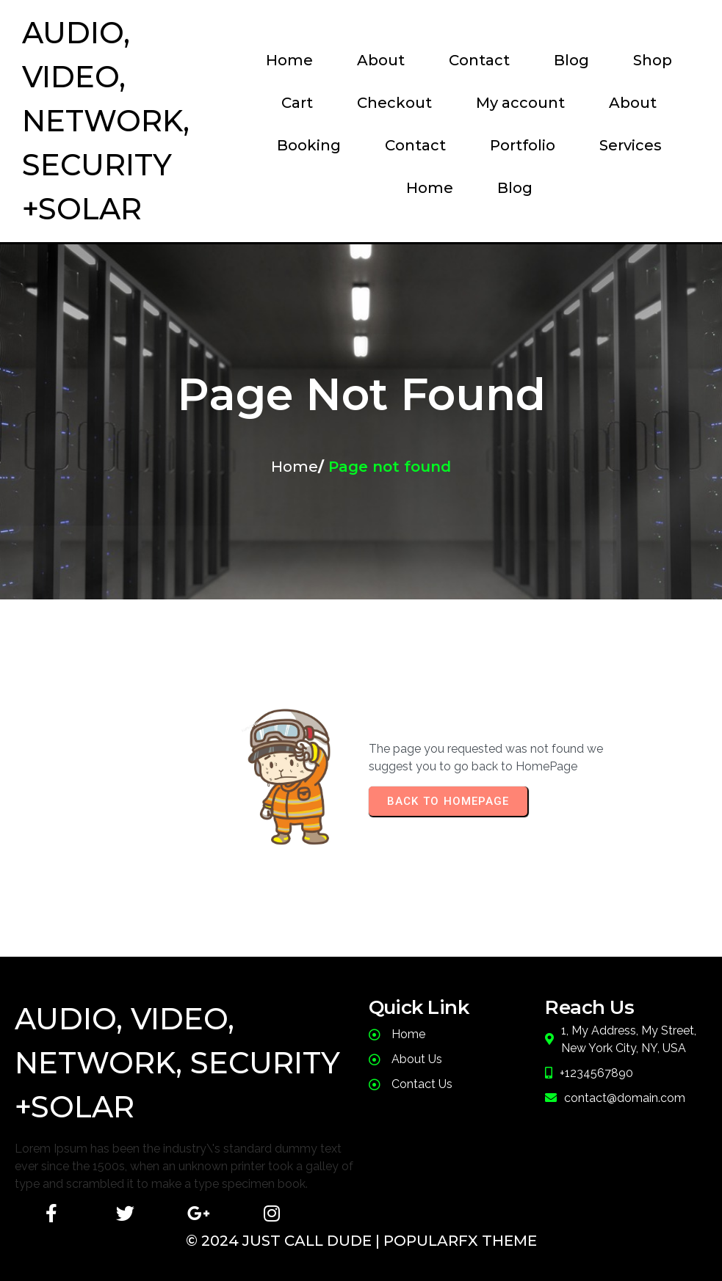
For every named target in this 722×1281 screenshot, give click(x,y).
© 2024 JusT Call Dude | (284, 1240)
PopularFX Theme (460, 1240)
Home (294, 466)
